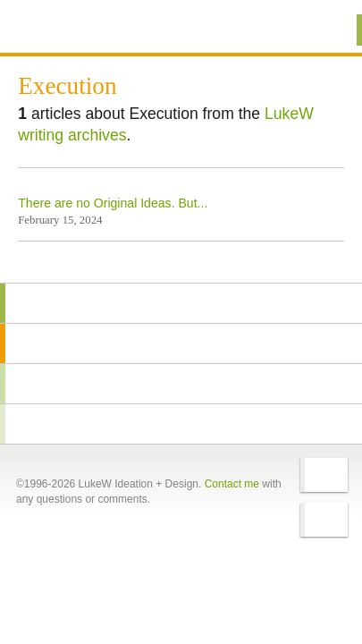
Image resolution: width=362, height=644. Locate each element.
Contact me (232, 484)
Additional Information (79, 29)
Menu (326, 30)
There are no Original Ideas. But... (112, 203)
